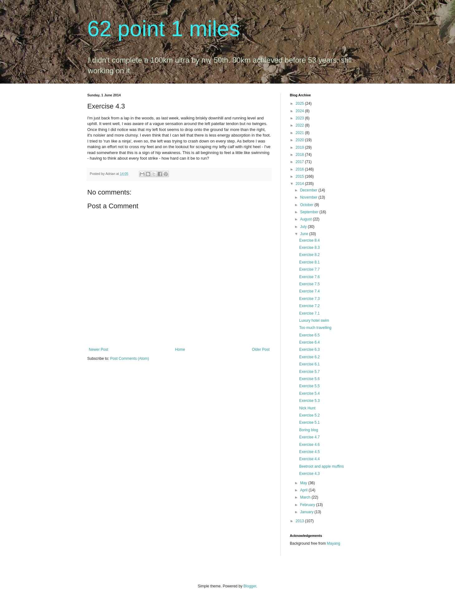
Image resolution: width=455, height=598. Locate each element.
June (304, 234)
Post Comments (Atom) (129, 358)
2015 (300, 176)
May (304, 483)
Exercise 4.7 (309, 437)
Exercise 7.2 (309, 306)
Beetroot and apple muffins (321, 466)
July (304, 226)
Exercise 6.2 (309, 357)
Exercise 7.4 (309, 291)
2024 (300, 111)
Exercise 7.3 (309, 299)
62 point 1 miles (163, 29)
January (307, 512)
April (304, 490)
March (306, 497)
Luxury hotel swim (314, 320)
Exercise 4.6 (309, 444)
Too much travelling (315, 328)
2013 (300, 521)
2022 (300, 125)
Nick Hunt (307, 408)
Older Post (261, 349)
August (306, 219)
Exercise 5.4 (309, 393)
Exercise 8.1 (309, 262)
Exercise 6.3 (309, 349)
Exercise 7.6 (309, 277)
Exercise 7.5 (309, 284)
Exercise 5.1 (309, 422)
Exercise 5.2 (309, 415)
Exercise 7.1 (309, 313)
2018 (300, 154)
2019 (300, 147)
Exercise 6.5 (309, 335)
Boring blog (308, 430)
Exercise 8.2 (309, 255)
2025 (300, 103)
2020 (300, 140)
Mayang (333, 543)
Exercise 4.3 (309, 473)
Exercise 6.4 (309, 342)
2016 (300, 169)
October (307, 205)
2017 (300, 162)
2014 (300, 183)
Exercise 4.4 (309, 459)
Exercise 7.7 (309, 269)
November (309, 197)
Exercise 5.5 (309, 386)
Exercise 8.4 (309, 240)
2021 (300, 133)
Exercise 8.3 (309, 247)
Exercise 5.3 (309, 400)
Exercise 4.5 (309, 452)
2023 (300, 118)
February (308, 505)
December (309, 190)
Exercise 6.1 (309, 364)
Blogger (249, 586)
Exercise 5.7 (309, 371)
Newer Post (98, 349)
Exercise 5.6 (309, 379)
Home (180, 349)
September (309, 212)
